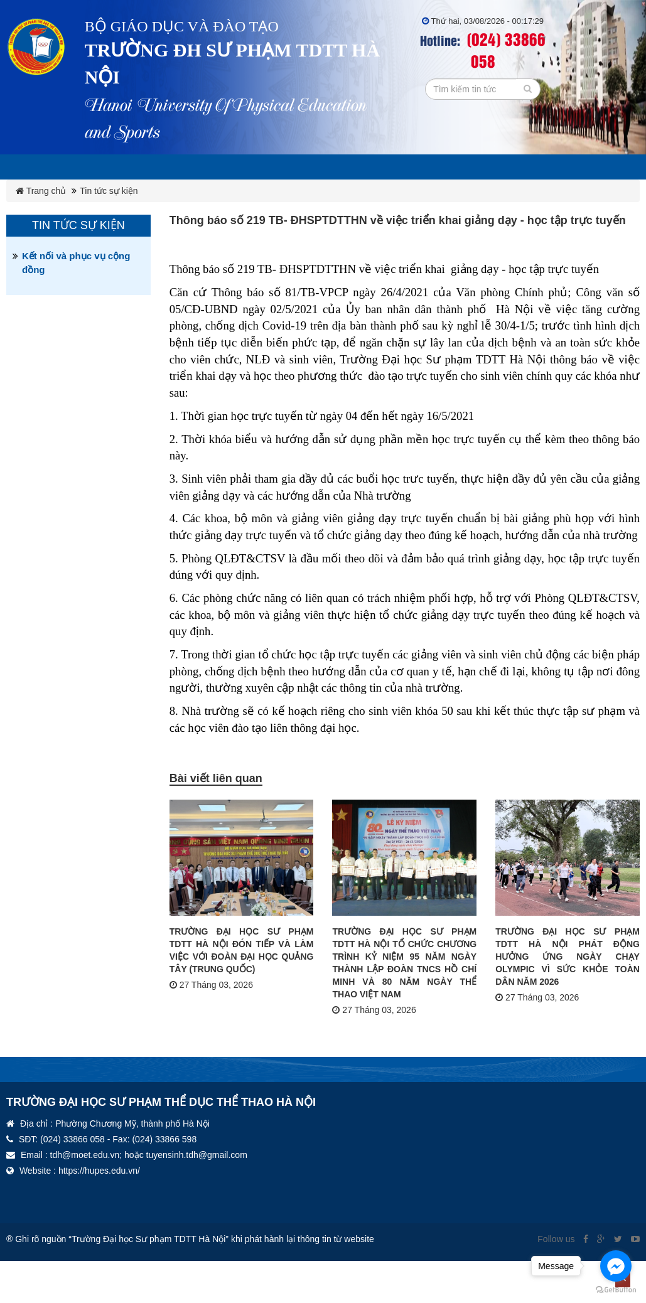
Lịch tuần (79, 167)
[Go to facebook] (616, 1266)
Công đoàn (459, 167)
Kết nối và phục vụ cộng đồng (76, 287)
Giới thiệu (154, 167)
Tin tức (37, 192)
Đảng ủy (384, 167)
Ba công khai (238, 167)
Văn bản (317, 167)
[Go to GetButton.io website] (616, 1290)
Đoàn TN (535, 167)
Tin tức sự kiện (108, 216)
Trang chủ (41, 216)
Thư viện (602, 167)
